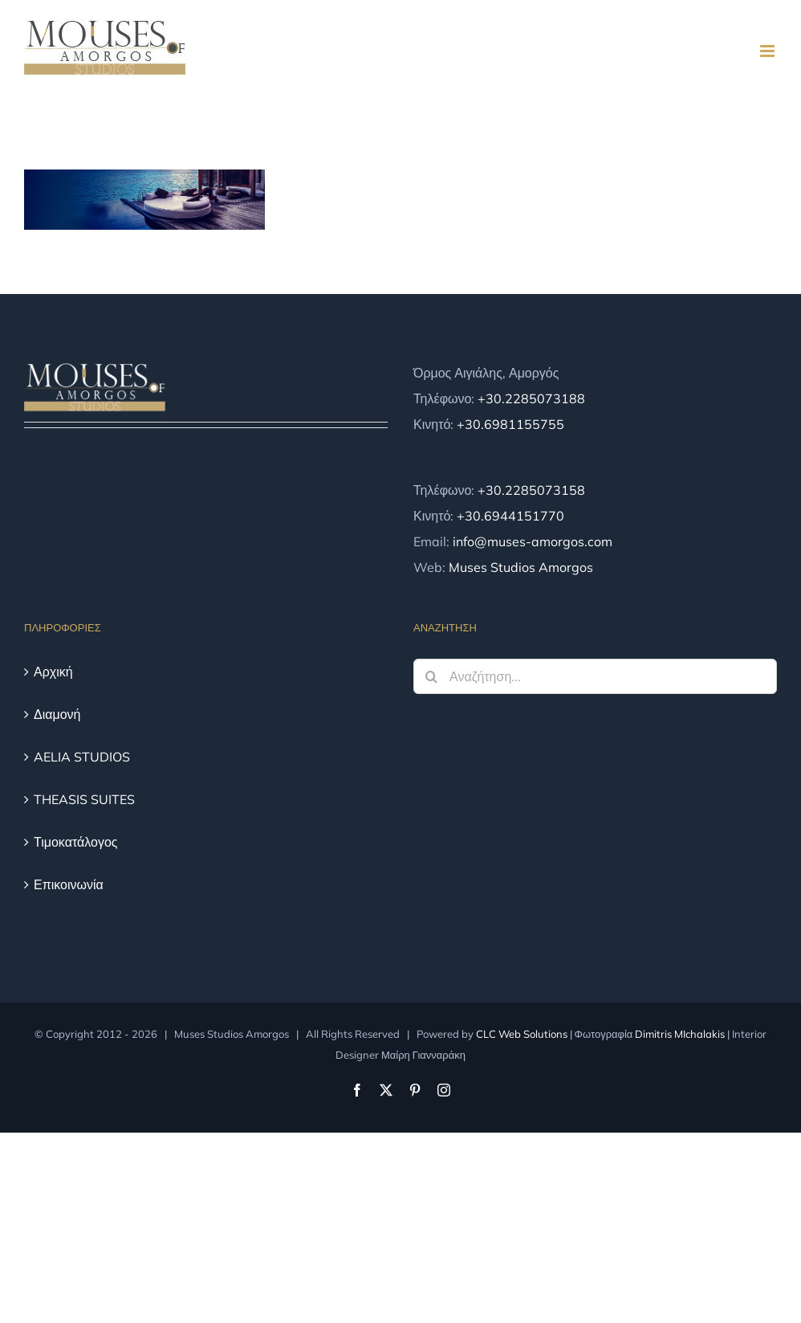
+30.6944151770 (510, 516)
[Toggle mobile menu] (768, 51)
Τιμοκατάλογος (76, 842)
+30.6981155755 (510, 424)
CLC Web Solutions (521, 1033)
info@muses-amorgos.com (532, 541)
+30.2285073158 (531, 490)
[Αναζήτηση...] (595, 676)
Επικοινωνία (69, 884)
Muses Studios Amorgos (521, 567)
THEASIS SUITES (84, 799)
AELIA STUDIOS (82, 757)
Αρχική (53, 672)
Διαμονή (57, 714)
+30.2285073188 (531, 398)
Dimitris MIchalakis (680, 1033)
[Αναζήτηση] (431, 676)
